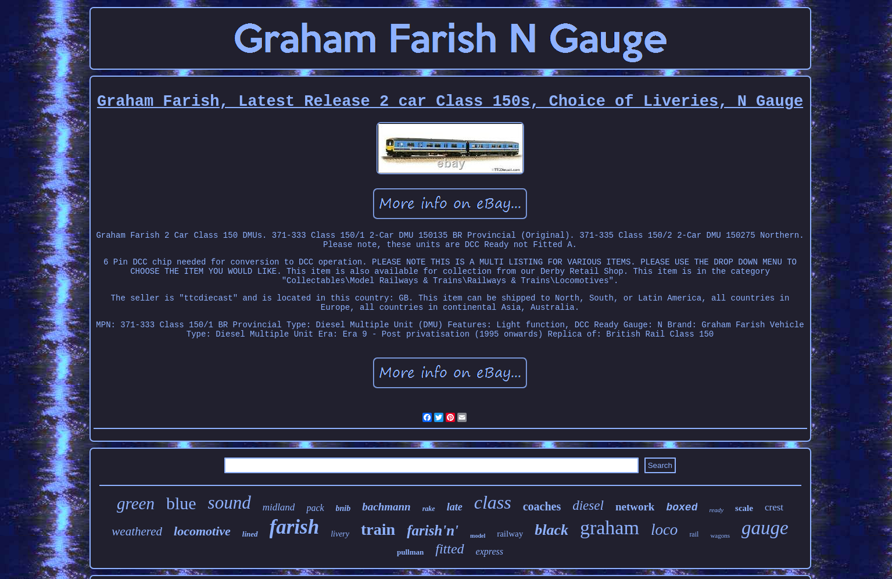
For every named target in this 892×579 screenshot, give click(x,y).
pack (315, 508)
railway (510, 533)
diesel (588, 505)
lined (250, 534)
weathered (137, 531)
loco (664, 529)
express (489, 551)
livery (340, 534)
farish (295, 527)
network (635, 507)
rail (693, 534)
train (378, 529)
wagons (720, 535)
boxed (681, 507)
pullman (410, 552)
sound (229, 502)
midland (279, 507)
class (492, 502)
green (136, 503)
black (551, 529)
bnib (343, 508)
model (477, 535)
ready (716, 509)
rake (428, 509)
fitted (449, 548)
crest (774, 507)
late (455, 507)
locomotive (202, 531)
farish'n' (432, 530)
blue (181, 503)
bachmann (386, 507)
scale (744, 508)
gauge (765, 527)
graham (609, 527)
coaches (542, 506)
